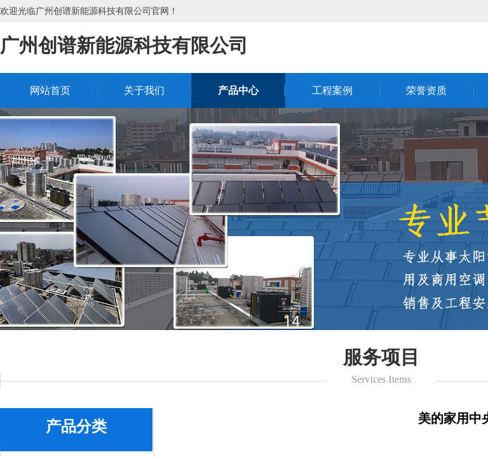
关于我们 (144, 90)
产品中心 (238, 90)
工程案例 (332, 90)
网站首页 (50, 90)
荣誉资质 (426, 90)
